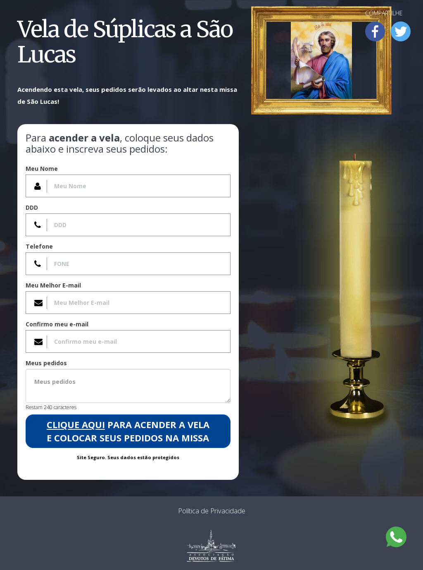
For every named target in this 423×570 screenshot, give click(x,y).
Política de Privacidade (211, 510)
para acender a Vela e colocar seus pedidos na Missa (128, 430)
